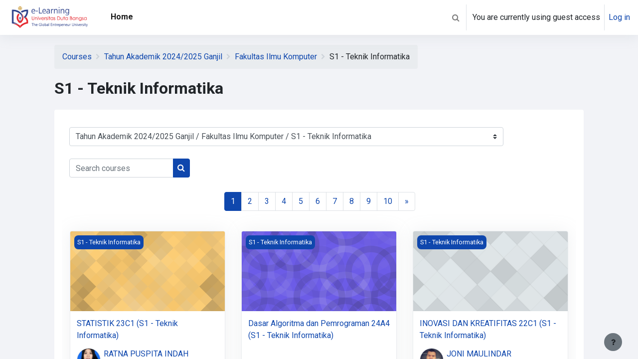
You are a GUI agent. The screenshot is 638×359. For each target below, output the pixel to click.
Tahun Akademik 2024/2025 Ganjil (163, 56)
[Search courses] (121, 168)
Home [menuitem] (122, 16)
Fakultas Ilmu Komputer (276, 56)
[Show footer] (613, 342)
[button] (455, 17)
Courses (77, 56)
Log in (619, 17)
